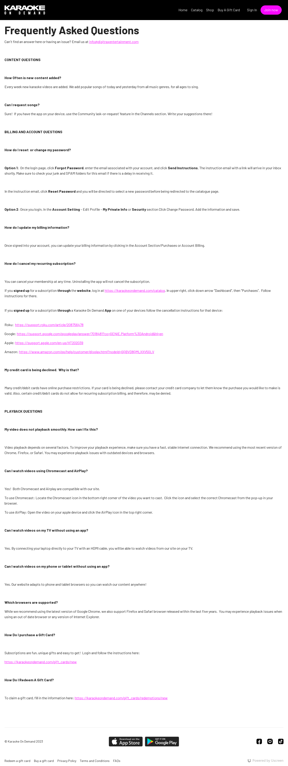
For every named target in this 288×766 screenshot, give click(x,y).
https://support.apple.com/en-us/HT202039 (49, 343)
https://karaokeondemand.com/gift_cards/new (40, 662)
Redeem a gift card (17, 761)
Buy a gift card (44, 761)
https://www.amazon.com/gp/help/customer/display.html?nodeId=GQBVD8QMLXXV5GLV (86, 352)
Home (182, 10)
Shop (210, 10)
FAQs (116, 761)
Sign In (252, 10)
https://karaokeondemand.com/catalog (135, 290)
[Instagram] (270, 741)
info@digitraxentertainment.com (114, 41)
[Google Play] (162, 741)
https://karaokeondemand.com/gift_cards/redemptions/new (121, 698)
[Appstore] (125, 741)
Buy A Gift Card (229, 10)
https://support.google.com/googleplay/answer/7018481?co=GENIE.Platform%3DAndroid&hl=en (90, 334)
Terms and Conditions (95, 761)
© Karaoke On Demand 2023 (23, 741)
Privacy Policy (66, 761)
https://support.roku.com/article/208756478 (49, 324)
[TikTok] (281, 741)
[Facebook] (259, 741)
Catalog (196, 10)
